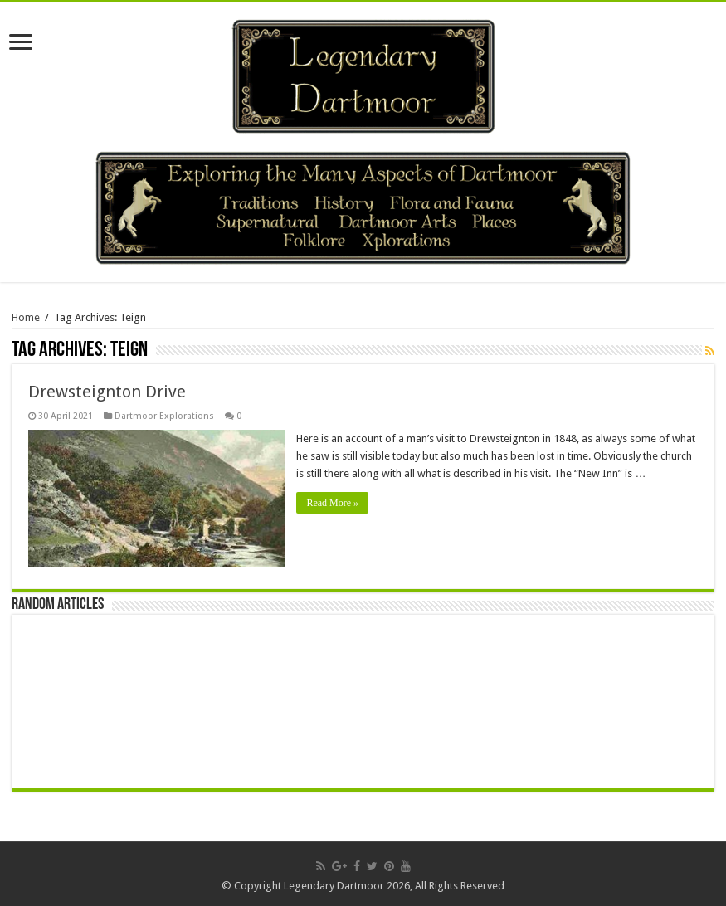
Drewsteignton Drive (107, 392)
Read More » (334, 503)
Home (26, 317)
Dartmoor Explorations (164, 416)
